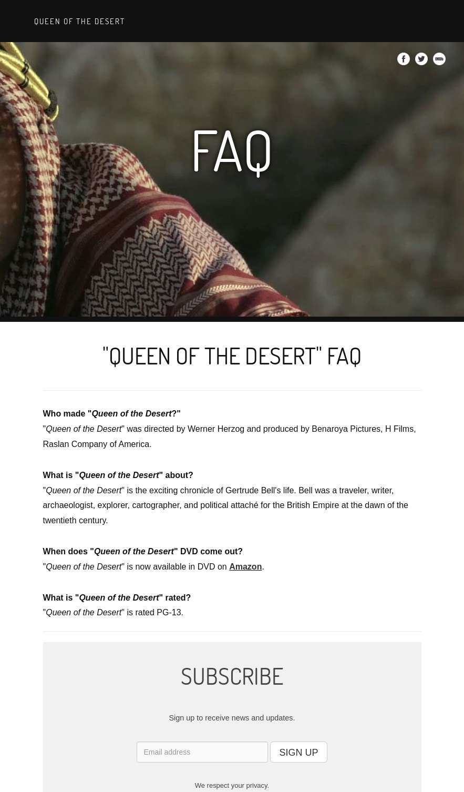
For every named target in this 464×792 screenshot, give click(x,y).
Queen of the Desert (78, 21)
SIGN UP (298, 752)
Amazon (245, 566)
